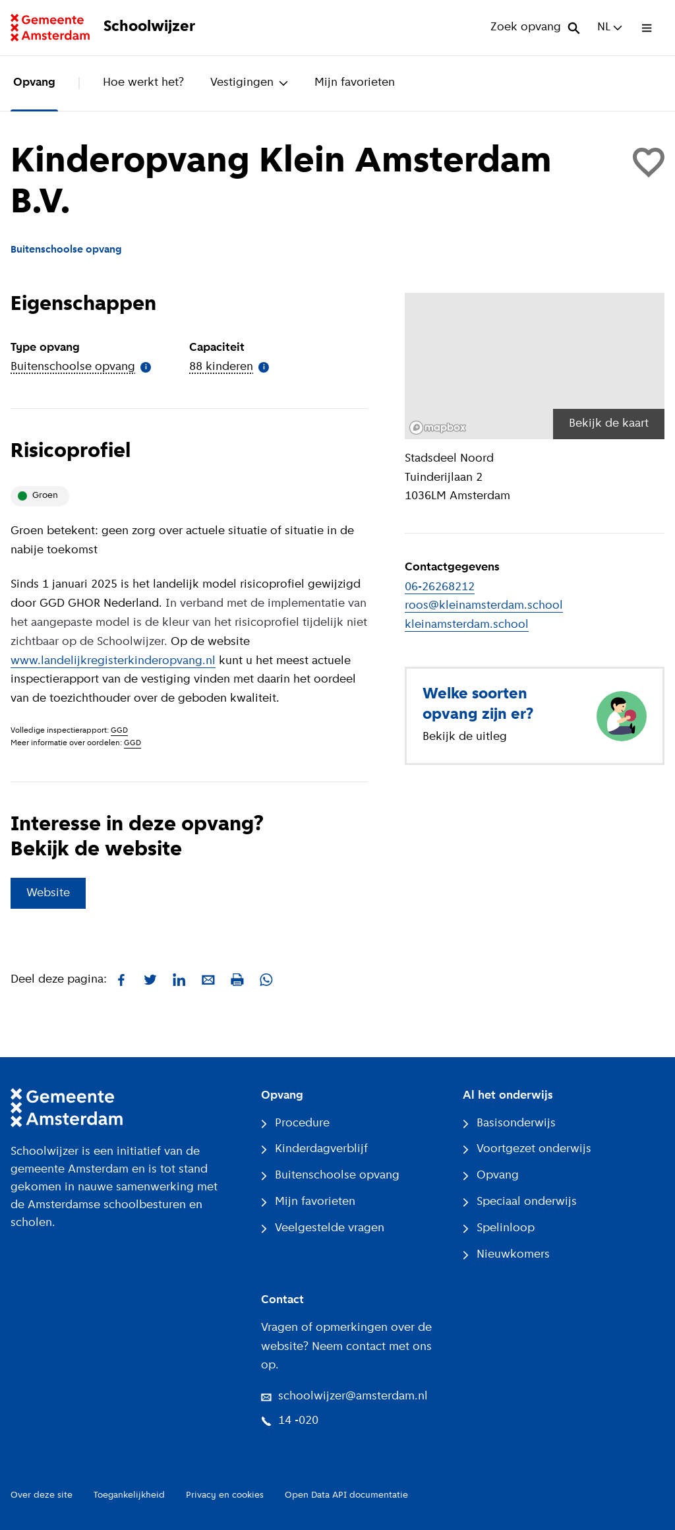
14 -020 (289, 1421)
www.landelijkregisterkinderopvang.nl (113, 661)
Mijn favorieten (354, 82)
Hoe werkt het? (143, 82)
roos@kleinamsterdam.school (484, 605)
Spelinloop (499, 1228)
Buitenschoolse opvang (330, 1175)
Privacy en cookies (225, 1495)
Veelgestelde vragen (322, 1228)
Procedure (295, 1123)
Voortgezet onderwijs (527, 1149)
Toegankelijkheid (129, 1495)
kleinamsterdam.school (467, 625)
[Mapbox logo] (438, 427)
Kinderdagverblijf (314, 1149)
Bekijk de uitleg (465, 737)
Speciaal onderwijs (520, 1202)
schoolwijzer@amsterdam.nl (344, 1396)
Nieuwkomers (506, 1254)
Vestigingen (249, 82)
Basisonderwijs (509, 1123)
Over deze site (42, 1495)
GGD (119, 731)
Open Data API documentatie (346, 1495)
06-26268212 (440, 587)
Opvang (34, 82)
